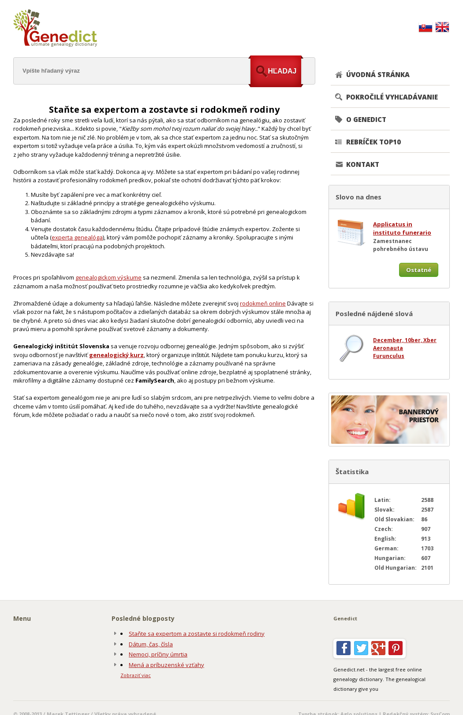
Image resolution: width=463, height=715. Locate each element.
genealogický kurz (116, 355)
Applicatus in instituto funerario (402, 228)
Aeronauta (388, 348)
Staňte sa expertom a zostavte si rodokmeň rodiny (197, 634)
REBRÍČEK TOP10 (373, 141)
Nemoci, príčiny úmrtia (158, 654)
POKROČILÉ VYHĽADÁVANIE (392, 96)
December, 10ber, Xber (405, 340)
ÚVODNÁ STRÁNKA (378, 74)
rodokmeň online (263, 303)
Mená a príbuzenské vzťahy (166, 665)
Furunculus (388, 356)
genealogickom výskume (108, 277)
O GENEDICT (366, 119)
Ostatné (418, 270)
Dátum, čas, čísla (151, 644)
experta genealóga (77, 237)
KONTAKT (362, 164)
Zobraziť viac (135, 675)
